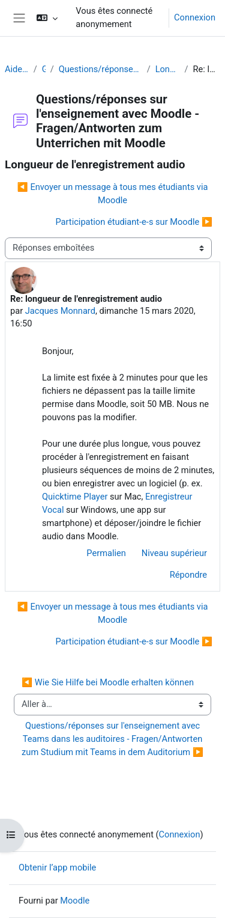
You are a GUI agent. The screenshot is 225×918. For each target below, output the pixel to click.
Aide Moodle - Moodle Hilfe (17, 69)
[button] (47, 18)
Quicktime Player (74, 496)
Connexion (194, 17)
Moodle (74, 900)
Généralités (44, 69)
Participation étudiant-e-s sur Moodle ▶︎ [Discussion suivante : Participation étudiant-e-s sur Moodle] (133, 221)
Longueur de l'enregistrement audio (167, 69)
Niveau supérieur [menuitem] (174, 553)
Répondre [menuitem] (188, 574)
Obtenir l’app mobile (57, 867)
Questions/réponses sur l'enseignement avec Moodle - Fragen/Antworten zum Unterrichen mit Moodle (100, 69)
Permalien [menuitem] (106, 553)
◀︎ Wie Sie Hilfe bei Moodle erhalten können (108, 682)
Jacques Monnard (60, 310)
